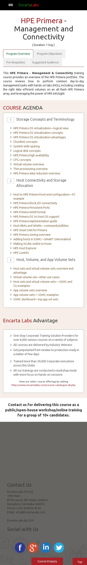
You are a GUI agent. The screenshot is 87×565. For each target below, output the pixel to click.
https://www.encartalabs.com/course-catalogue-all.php (43, 385)
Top (79, 562)
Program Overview (18, 53)
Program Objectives (49, 53)
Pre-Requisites (15, 62)
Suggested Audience (45, 62)
